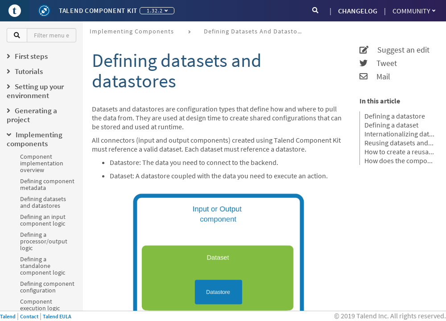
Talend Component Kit (98, 10)
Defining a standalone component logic (42, 265)
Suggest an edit (394, 49)
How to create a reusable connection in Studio (399, 151)
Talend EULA (57, 316)
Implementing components (132, 31)
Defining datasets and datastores (43, 202)
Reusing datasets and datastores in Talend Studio (399, 142)
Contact (29, 316)
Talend (8, 316)
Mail (374, 76)
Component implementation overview (41, 163)
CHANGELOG (357, 10)
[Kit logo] (44, 10)
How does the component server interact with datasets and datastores (399, 160)
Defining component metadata (47, 184)
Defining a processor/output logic (43, 241)
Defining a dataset (391, 124)
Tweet (378, 63)
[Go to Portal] (14, 10)
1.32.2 (157, 10)
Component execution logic (40, 304)
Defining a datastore (394, 115)
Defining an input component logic (43, 220)
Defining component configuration (47, 287)
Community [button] (413, 10)
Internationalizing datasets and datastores (399, 133)
